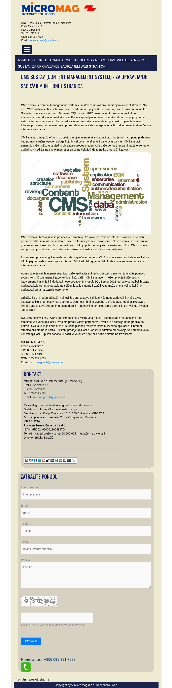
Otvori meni (27, 49)
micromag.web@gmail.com (43, 40)
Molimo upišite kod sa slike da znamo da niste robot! (53, 625)
